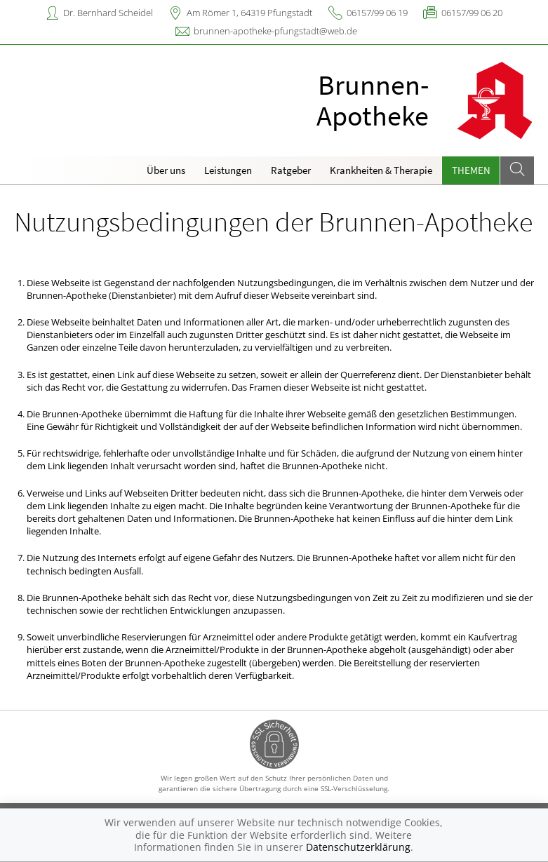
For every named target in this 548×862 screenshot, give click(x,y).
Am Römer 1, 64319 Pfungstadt (249, 12)
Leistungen (228, 170)
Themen (471, 170)
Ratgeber (291, 170)
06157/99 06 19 (377, 12)
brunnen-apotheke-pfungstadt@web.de (275, 31)
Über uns (166, 170)
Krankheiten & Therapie (381, 170)
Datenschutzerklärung (358, 847)
